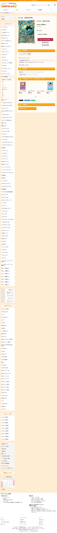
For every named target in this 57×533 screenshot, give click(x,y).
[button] (51, 10)
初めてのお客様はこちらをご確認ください (14, 502)
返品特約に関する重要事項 (42, 34)
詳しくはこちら (10, 499)
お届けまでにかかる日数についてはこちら (36, 504)
